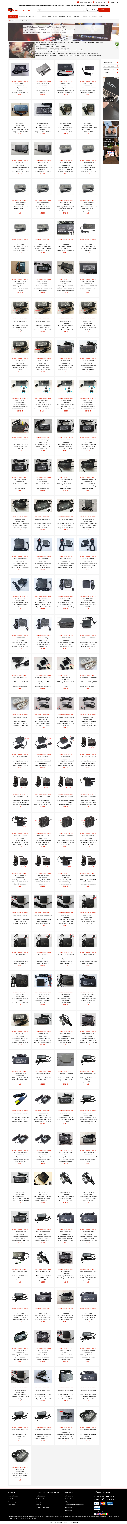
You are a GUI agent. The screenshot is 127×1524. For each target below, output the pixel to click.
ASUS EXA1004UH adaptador (42, 717)
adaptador (18, 20)
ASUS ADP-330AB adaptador (20, 401)
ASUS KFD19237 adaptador (43, 757)
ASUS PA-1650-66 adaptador (43, 955)
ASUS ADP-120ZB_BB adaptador (20, 1351)
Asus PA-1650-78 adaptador (20, 599)
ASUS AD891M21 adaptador (65, 876)
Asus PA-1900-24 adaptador (20, 1034)
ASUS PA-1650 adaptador (65, 954)
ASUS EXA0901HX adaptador (20, 1311)
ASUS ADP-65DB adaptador (20, 955)
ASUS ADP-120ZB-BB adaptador (43, 1311)
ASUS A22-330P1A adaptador (20, 123)
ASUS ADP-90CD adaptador (88, 599)
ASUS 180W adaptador (42, 519)
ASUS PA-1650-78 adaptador (65, 638)
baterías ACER (97, 17)
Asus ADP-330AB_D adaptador (20, 282)
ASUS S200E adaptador (20, 796)
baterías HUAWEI (59, 17)
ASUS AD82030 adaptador (88, 677)
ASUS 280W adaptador (20, 440)
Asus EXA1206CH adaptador (42, 559)
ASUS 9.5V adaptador (65, 1390)
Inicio (11, 20)
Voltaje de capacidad (110, 69)
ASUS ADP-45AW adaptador (65, 678)
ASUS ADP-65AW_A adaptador (43, 994)
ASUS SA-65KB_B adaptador (65, 1311)
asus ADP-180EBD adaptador (20, 1074)
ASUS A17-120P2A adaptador (65, 242)
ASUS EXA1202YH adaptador (88, 519)
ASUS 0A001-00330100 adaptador (43, 876)
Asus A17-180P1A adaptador (88, 242)
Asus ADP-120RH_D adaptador (20, 480)
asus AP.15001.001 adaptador (42, 1034)
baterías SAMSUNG (73, 17)
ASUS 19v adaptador (43, 321)
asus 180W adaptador (88, 1390)
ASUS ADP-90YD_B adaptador (42, 638)
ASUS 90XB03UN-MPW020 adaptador (65, 480)
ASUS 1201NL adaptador (43, 1430)
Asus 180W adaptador (65, 519)
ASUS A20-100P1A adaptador (65, 123)
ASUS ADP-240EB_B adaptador (65, 84)
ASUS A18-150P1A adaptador (65, 361)
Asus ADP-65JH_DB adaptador (88, 559)
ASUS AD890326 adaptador (43, 915)
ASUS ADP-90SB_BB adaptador (65, 321)
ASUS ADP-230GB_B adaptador (43, 440)
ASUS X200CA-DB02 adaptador (43, 836)
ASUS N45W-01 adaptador (42, 677)
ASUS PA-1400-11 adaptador (88, 1113)
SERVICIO (107, 72)
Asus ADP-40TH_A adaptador (65, 559)
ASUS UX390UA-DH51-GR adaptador (88, 480)
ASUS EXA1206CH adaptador (20, 876)
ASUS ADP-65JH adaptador (20, 994)
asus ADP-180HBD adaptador (88, 1311)
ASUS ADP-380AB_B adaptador (43, 84)
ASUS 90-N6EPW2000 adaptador (88, 1034)
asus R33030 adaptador (88, 1430)
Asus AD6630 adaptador (66, 1073)
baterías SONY (46, 17)
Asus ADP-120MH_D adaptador (43, 480)
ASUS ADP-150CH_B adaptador (88, 282)
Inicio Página (13, 17)
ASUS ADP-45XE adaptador (20, 519)
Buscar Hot (108, 63)
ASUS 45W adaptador (65, 796)
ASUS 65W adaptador (20, 677)
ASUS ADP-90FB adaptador (43, 361)
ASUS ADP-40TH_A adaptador (65, 1034)
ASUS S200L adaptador (88, 756)
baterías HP (23, 17)
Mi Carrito (104, 10)
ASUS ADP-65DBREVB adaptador (65, 1153)
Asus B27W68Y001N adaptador (88, 440)
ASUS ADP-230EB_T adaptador (43, 282)
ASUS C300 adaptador (43, 796)
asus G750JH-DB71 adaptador (88, 994)
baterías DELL (34, 17)
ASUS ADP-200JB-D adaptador (65, 163)
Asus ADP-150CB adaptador (20, 1192)
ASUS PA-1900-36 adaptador (88, 321)
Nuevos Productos (99, 2)
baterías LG (86, 17)
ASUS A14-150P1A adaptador (20, 84)
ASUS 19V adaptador (20, 717)
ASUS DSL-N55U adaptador (88, 717)
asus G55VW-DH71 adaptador (88, 1232)
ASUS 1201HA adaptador (20, 1430)
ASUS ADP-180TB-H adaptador (65, 282)
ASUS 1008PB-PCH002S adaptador (88, 1351)
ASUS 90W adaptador (20, 321)
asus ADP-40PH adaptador (65, 1430)
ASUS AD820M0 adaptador (65, 717)
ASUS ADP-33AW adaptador (65, 915)
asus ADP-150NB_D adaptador (65, 1113)
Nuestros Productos (92, 10)
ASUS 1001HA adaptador (88, 1271)
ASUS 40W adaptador (43, 1073)
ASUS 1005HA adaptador (88, 1073)
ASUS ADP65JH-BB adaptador (88, 955)
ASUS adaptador (29, 20)
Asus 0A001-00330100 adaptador (20, 559)
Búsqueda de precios (110, 66)
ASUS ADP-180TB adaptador (88, 84)
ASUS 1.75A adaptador (88, 796)
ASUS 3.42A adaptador (88, 638)
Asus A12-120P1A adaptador (65, 440)
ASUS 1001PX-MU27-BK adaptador (43, 1232)
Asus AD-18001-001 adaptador (20, 1232)
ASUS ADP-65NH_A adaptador (88, 1153)
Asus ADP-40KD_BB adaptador (43, 123)
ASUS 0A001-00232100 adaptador (88, 836)
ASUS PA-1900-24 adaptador (20, 361)
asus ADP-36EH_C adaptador (20, 1470)
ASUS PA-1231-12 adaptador (20, 163)
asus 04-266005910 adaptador (65, 1232)
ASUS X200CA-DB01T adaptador (20, 836)
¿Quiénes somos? (83, 2)
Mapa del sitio (113, 2)
